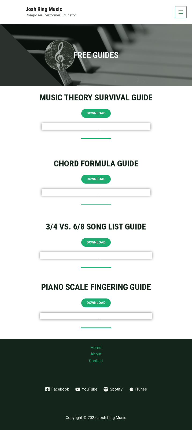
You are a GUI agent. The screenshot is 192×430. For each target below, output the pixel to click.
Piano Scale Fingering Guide (96, 287)
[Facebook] (57, 389)
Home (96, 347)
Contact (96, 360)
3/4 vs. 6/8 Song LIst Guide (96, 226)
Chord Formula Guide (96, 163)
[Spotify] (113, 389)
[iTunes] (138, 389)
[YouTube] (86, 389)
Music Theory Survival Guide (96, 97)
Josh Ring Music (43, 9)
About (96, 354)
